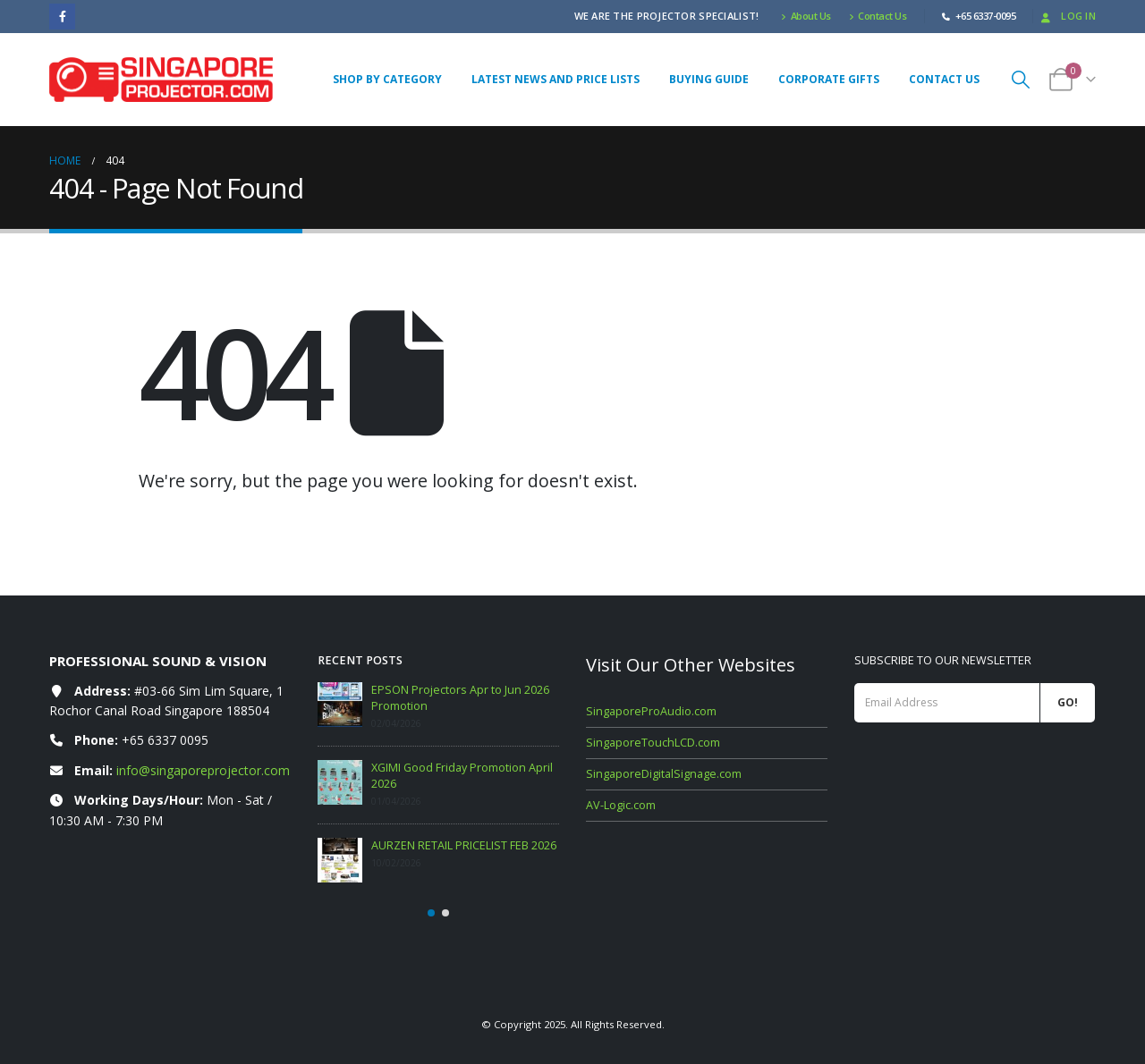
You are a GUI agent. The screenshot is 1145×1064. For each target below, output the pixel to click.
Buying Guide (709, 79)
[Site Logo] (161, 79)
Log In (1067, 15)
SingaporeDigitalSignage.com (664, 773)
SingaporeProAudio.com (651, 711)
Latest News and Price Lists (555, 79)
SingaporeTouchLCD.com (653, 742)
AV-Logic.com (621, 805)
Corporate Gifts (828, 79)
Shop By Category (387, 79)
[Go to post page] (340, 704)
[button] (1020, 79)
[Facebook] (62, 17)
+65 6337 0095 (165, 739)
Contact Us (878, 15)
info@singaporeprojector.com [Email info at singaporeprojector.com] (203, 770)
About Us (806, 15)
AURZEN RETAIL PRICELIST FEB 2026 (463, 845)
